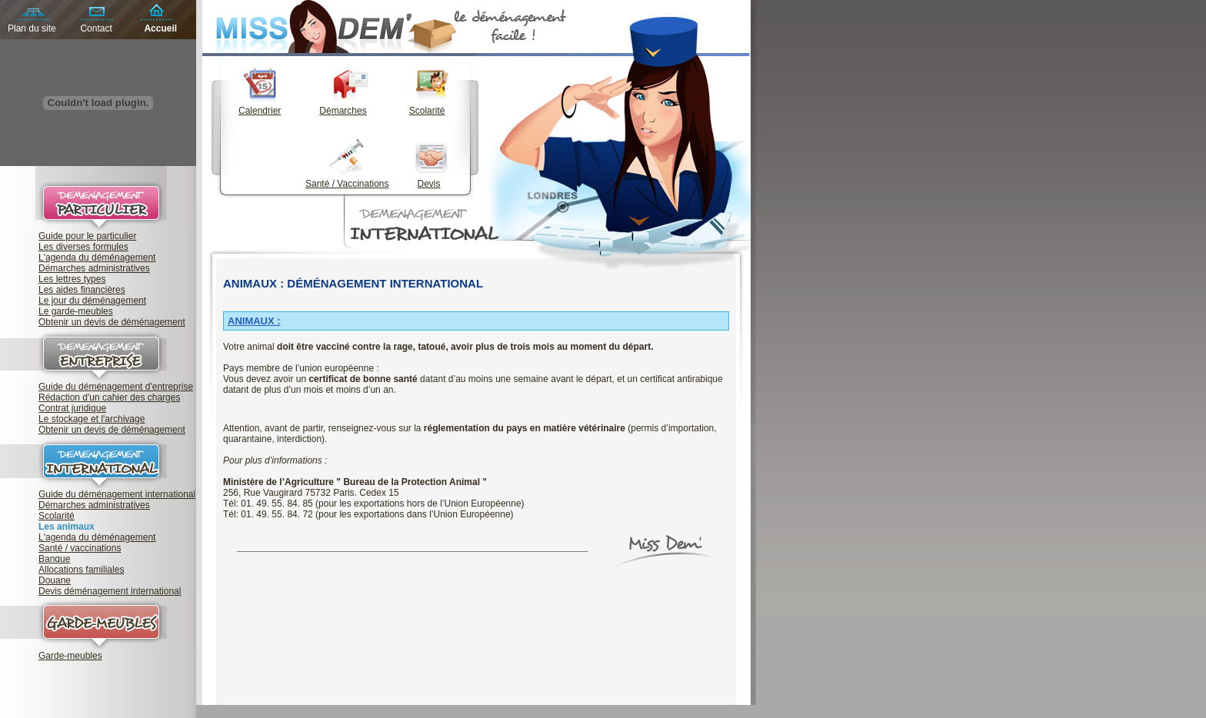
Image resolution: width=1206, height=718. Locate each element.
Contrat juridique (72, 408)
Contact (96, 28)
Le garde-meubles (75, 311)
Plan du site (32, 28)
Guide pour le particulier (87, 236)
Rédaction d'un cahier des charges (109, 397)
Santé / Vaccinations (347, 183)
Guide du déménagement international (116, 494)
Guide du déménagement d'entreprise (115, 386)
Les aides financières (81, 289)
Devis (429, 183)
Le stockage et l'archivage (91, 419)
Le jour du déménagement (92, 300)
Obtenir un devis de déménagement (111, 322)
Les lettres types (71, 279)
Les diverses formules (83, 246)
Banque (54, 558)
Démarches (342, 110)
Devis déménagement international (109, 591)
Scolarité (56, 515)
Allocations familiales (81, 569)
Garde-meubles (70, 655)
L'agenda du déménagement (96, 257)
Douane (54, 580)
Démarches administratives (94, 268)
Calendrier (259, 110)
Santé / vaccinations (79, 548)
